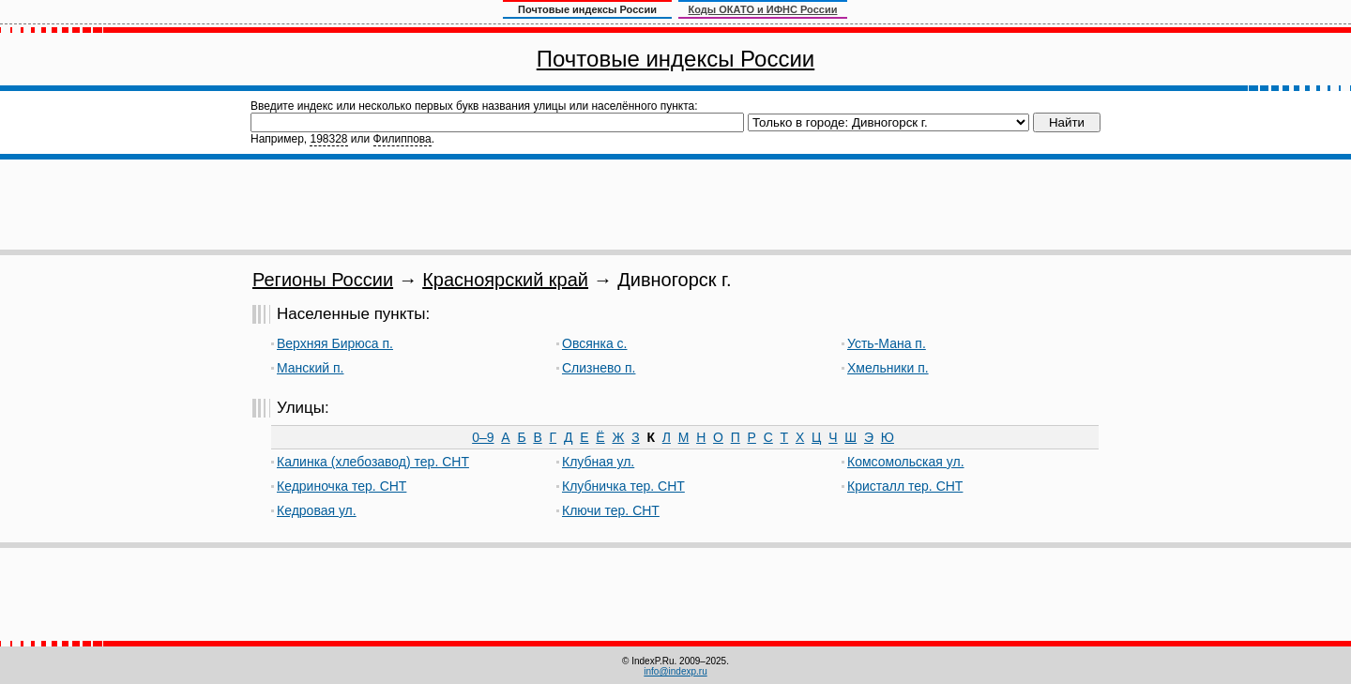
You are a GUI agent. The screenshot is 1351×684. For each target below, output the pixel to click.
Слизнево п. (598, 367)
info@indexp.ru (675, 671)
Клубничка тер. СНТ (623, 486)
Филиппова (402, 138)
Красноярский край (505, 279)
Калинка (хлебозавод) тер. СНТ (373, 461)
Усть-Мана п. (886, 343)
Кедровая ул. (317, 510)
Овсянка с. (594, 343)
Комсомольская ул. (905, 461)
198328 (328, 138)
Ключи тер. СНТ (611, 510)
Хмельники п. (888, 367)
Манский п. (310, 367)
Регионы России (322, 279)
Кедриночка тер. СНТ (341, 486)
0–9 (482, 437)
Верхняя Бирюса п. (335, 343)
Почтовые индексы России (675, 58)
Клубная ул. (598, 461)
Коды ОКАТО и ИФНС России (763, 9)
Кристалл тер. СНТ (905, 486)
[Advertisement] (675, 204)
